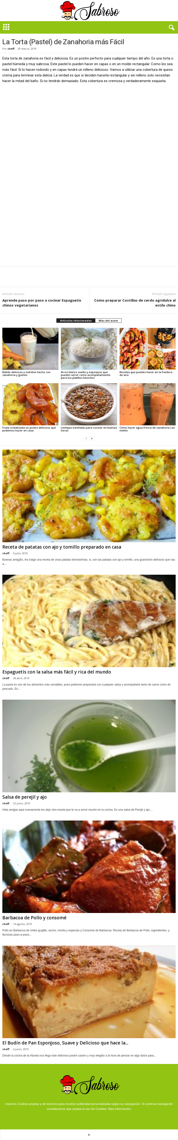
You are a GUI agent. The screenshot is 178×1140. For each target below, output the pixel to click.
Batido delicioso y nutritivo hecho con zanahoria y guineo (26, 373)
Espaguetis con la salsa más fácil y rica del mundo (56, 672)
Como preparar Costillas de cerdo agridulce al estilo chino (135, 302)
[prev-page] (86, 438)
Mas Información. (120, 1109)
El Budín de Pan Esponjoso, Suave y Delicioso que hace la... (65, 1043)
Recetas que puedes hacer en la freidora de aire (146, 373)
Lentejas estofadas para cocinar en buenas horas (89, 429)
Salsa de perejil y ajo (24, 797)
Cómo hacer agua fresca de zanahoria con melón (147, 429)
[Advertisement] (89, 122)
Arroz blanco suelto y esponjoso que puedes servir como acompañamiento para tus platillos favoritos (85, 374)
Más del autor (108, 320)
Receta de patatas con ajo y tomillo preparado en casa (61, 547)
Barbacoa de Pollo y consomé (34, 918)
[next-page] (91, 438)
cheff (11, 48)
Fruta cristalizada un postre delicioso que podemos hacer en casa (29, 429)
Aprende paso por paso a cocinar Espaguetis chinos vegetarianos (41, 302)
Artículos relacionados (76, 320)
